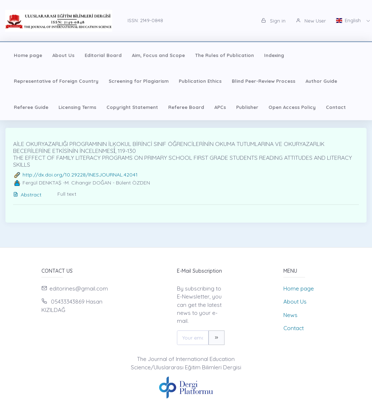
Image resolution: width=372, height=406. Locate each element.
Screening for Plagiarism (139, 81)
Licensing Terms (77, 107)
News (290, 315)
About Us (63, 55)
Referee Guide (31, 107)
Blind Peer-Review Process (263, 81)
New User (311, 21)
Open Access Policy (292, 107)
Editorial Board (103, 55)
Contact (336, 107)
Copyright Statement (132, 107)
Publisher (247, 107)
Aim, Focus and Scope (158, 55)
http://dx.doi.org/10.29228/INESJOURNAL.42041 (80, 174)
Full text (66, 194)
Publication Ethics (200, 81)
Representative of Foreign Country (56, 81)
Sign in (273, 21)
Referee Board (186, 107)
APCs (220, 107)
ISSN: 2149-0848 (145, 20)
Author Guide (321, 81)
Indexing (274, 55)
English (349, 20)
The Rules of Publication (224, 55)
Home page (28, 55)
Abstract (27, 194)
